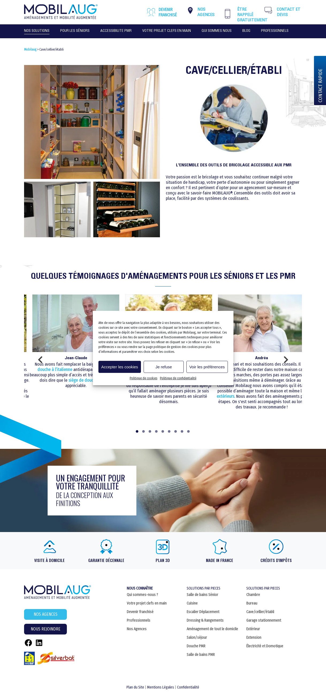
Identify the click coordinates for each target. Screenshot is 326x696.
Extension (253, 637)
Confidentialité (188, 687)
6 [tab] (169, 432)
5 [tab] (163, 432)
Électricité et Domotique (264, 646)
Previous (40, 361)
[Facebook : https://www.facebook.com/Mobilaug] (28, 642)
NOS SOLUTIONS (36, 31)
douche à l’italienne (54, 369)
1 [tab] (137, 432)
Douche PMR (196, 646)
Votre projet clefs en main (147, 603)
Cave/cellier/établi (260, 612)
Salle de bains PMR (201, 654)
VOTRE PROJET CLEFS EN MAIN (166, 31)
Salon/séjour (197, 637)
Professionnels (138, 620)
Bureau (251, 603)
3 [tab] (150, 432)
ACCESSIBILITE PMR (116, 31)
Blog (246, 31)
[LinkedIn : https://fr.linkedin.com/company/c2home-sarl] (39, 642)
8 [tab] (182, 432)
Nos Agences (137, 629)
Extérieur (253, 629)
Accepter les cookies (119, 367)
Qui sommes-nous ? (142, 594)
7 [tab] (176, 432)
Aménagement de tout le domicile (212, 629)
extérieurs (225, 396)
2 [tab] (144, 432)
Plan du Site (135, 687)
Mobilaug (30, 49)
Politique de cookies (143, 378)
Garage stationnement (263, 620)
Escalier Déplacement (203, 612)
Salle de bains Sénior (202, 594)
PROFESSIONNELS (275, 31)
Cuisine (192, 603)
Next (286, 361)
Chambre (253, 594)
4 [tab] (156, 432)
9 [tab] (188, 432)
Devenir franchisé (168, 12)
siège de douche (83, 380)
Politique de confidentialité (178, 378)
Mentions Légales (160, 687)
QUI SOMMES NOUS (217, 31)
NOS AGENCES (45, 614)
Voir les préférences (207, 367)
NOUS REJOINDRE (45, 629)
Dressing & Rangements (205, 620)
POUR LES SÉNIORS (75, 31)
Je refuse (163, 367)
